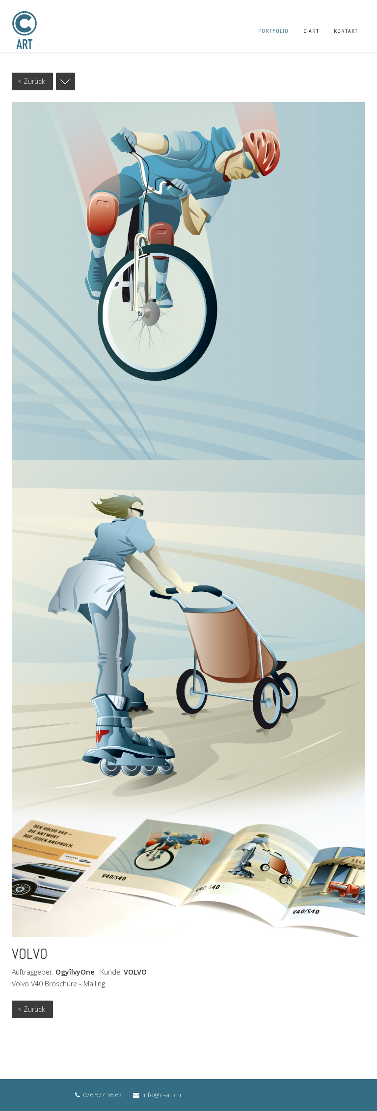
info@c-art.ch (161, 1095)
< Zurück (31, 81)
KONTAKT (346, 31)
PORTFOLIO (273, 31)
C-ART (311, 31)
